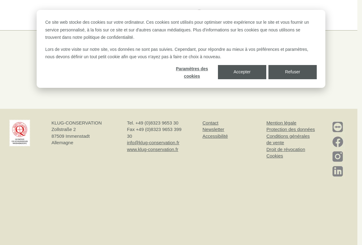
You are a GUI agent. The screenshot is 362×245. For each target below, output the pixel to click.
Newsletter (213, 129)
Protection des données (290, 129)
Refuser (292, 71)
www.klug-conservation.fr (152, 149)
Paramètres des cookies (192, 72)
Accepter (242, 71)
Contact (211, 122)
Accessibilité (215, 136)
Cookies (274, 155)
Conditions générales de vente (288, 139)
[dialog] (181, 49)
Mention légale (281, 122)
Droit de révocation (285, 149)
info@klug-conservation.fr (153, 142)
